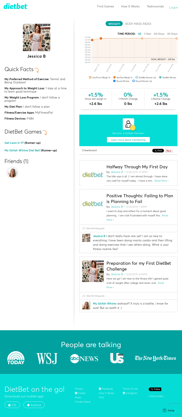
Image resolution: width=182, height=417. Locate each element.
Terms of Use (130, 388)
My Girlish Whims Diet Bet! (22, 150)
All (139, 33)
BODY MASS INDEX (138, 24)
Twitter (80, 393)
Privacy (79, 388)
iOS (12, 405)
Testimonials (155, 6)
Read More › (161, 180)
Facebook (106, 388)
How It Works (130, 6)
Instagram (130, 393)
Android (34, 405)
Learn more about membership (128, 139)
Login (174, 7)
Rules (78, 397)
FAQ (101, 397)
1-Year (147, 33)
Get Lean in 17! (14, 143)
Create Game (83, 401)
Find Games (105, 6)
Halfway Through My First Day (137, 166)
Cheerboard (89, 150)
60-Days (159, 33)
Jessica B (117, 172)
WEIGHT (114, 24)
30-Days (172, 33)
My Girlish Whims (104, 303)
